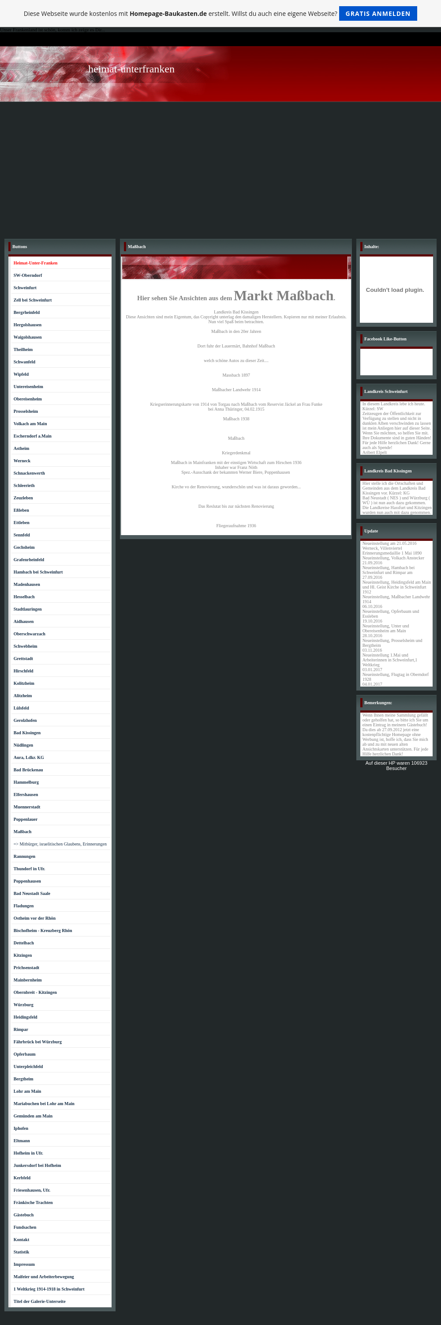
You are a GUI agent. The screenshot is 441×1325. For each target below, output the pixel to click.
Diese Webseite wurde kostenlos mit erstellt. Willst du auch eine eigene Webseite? (221, 13)
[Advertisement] (220, 168)
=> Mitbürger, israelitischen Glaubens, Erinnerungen (60, 844)
